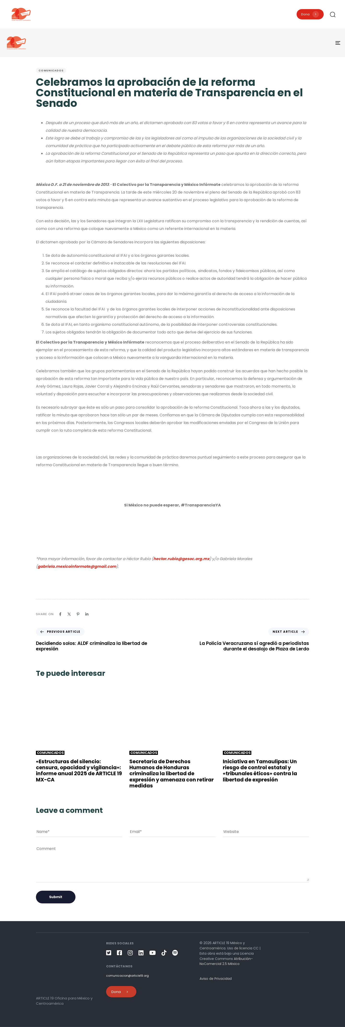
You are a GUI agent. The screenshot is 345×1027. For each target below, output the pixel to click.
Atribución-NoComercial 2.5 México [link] (226, 961)
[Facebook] (60, 614)
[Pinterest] (78, 614)
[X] (69, 614)
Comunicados (51, 70)
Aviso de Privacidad (216, 978)
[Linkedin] (87, 614)
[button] (332, 14)
